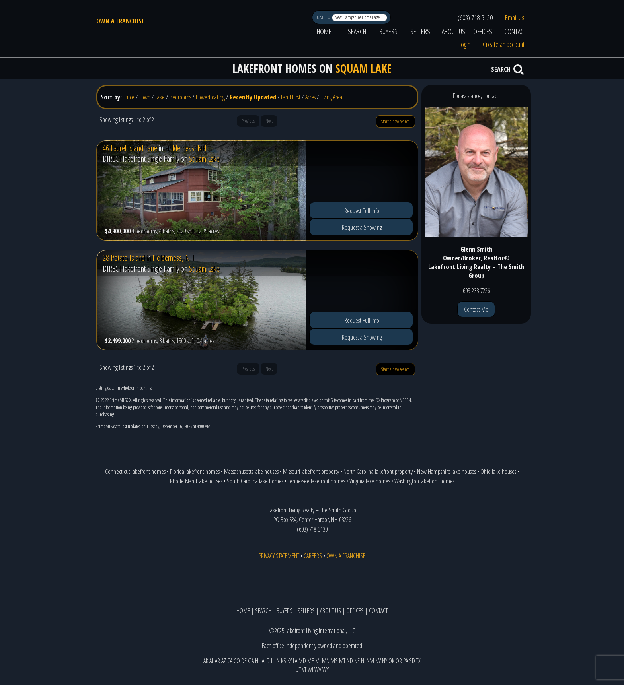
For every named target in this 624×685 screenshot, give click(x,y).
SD (412, 660)
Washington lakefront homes (424, 481)
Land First (290, 97)
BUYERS (388, 31)
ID (267, 660)
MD (302, 660)
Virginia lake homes (369, 481)
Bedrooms (180, 97)
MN (326, 660)
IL (272, 660)
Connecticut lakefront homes (135, 471)
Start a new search (395, 121)
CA (229, 660)
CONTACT (515, 31)
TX (418, 660)
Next (269, 121)
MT (342, 660)
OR (399, 660)
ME (310, 660)
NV (378, 660)
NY (384, 660)
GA (251, 660)
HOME (324, 31)
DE (244, 660)
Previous (248, 121)
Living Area (331, 97)
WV (317, 669)
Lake (160, 97)
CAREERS (313, 555)
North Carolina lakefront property (378, 471)
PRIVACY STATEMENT (279, 555)
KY (289, 660)
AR (217, 660)
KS (283, 660)
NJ (363, 660)
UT (298, 669)
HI (257, 660)
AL (211, 660)
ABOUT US (453, 31)
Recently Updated (253, 97)
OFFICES (482, 31)
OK (391, 660)
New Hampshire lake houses (446, 471)
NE (357, 660)
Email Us (515, 17)
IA (262, 660)
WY (325, 669)
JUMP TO (323, 17)
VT (304, 669)
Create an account (504, 44)
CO (237, 660)
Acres (310, 97)
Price (130, 97)
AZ (223, 660)
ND (350, 660)
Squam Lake (204, 158)
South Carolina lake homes (255, 481)
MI (318, 660)
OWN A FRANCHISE (120, 21)
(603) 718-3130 (475, 17)
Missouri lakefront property (311, 471)
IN (277, 660)
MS (334, 660)
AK (205, 660)
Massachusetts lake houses (251, 471)
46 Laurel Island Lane (130, 148)
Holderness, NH (186, 148)
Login (464, 44)
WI (310, 669)
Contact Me (476, 309)
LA (295, 660)
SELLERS (420, 31)
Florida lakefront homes (195, 471)
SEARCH (357, 31)
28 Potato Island (124, 257)
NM (370, 660)
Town (144, 97)
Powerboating (210, 97)
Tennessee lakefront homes (316, 481)
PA (405, 660)
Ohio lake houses (498, 471)
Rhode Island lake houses (196, 481)
